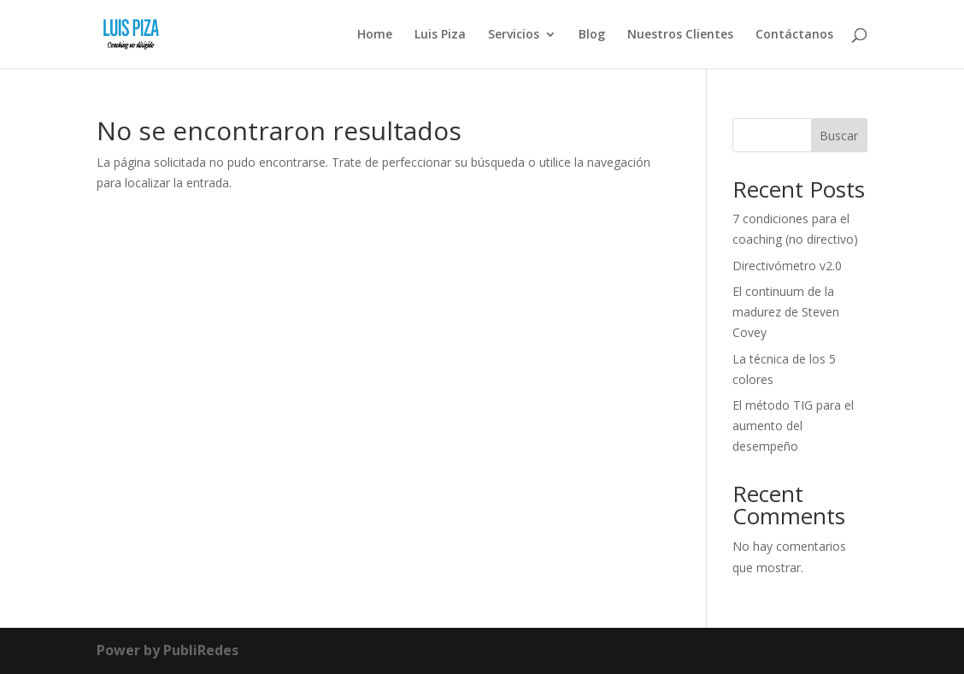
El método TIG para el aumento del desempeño (793, 425)
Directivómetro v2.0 (787, 265)
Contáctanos (794, 35)
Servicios (513, 35)
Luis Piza (440, 35)
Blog (592, 35)
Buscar (839, 135)
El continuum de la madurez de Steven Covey (785, 311)
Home (374, 35)
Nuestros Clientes (680, 35)
